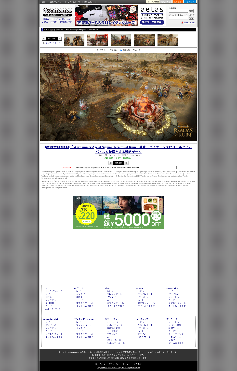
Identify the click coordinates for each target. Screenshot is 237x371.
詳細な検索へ (189, 22)
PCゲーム (78, 288)
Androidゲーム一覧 (116, 343)
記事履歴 (177, 2)
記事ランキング (52, 309)
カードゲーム (175, 331)
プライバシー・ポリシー (119, 364)
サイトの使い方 (73, 2)
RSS (43, 2)
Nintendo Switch (50, 319)
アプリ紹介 (112, 334)
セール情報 (112, 331)
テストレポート (145, 325)
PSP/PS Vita (172, 288)
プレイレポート (114, 294)
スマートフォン (112, 319)
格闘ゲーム (174, 328)
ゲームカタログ (176, 343)
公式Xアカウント (56, 2)
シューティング (176, 334)
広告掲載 (138, 364)
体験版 (48, 297)
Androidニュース (115, 325)
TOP (45, 288)
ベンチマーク (144, 337)
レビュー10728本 (50, 22)
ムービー (49, 306)
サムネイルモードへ (54, 43)
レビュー (49, 294)
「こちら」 (134, 355)
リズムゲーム (175, 337)
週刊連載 (49, 303)
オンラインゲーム (54, 291)
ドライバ (142, 334)
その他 (172, 340)
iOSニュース (113, 322)
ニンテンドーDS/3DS (84, 319)
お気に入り (165, 2)
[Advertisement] (118, 256)
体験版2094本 (66, 22)
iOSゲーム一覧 (114, 340)
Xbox (107, 288)
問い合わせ (88, 2)
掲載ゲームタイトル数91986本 (57, 19)
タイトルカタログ (84, 306)
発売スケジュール (84, 303)
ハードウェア (142, 319)
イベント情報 (175, 325)
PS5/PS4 (139, 288)
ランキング (189, 2)
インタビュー (51, 300)
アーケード (171, 319)
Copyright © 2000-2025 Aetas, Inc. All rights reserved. (118, 368)
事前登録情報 (113, 328)
